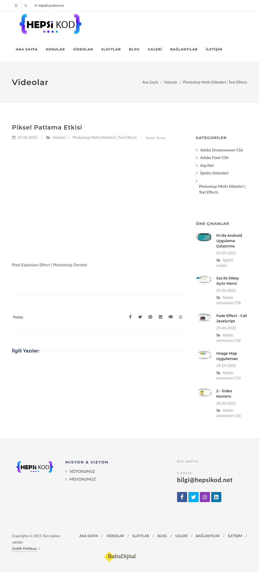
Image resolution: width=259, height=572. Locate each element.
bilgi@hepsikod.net (49, 5)
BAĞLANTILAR (207, 536)
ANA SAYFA (88, 536)
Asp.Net (207, 165)
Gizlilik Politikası (24, 548)
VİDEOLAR (115, 536)
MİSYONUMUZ (83, 479)
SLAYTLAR (140, 536)
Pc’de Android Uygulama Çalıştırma (229, 240)
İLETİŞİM (235, 536)
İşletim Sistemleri (214, 173)
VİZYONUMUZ (82, 471)
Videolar (170, 82)
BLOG (162, 536)
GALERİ (181, 536)
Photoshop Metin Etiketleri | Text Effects (215, 82)
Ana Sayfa (150, 82)
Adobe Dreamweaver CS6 (221, 150)
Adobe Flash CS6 (214, 157)
